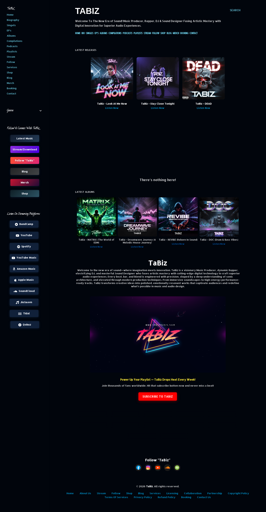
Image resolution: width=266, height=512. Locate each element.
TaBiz (87, 11)
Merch (176, 33)
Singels (11, 25)
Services (155, 493)
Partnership (214, 493)
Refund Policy (166, 497)
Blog (169, 33)
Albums (103, 33)
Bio (83, 33)
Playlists (138, 33)
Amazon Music (24, 269)
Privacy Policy (143, 497)
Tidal (24, 313)
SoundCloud (24, 291)
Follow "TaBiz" (24, 160)
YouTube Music (24, 257)
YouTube (24, 235)
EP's (97, 33)
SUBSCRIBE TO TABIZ (157, 396)
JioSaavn (24, 302)
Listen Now (112, 107)
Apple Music (24, 280)
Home (77, 33)
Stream (147, 33)
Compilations (115, 33)
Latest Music (24, 138)
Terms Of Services (116, 497)
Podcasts (127, 33)
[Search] (235, 10)
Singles (89, 33)
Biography (13, 19)
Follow (155, 33)
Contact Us (204, 497)
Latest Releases (93, 414)
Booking (184, 33)
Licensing (172, 493)
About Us (85, 493)
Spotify (24, 246)
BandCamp (24, 224)
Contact (193, 33)
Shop (162, 33)
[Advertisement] (157, 145)
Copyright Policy (238, 493)
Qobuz (24, 324)
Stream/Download (158, 425)
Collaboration (193, 493)
